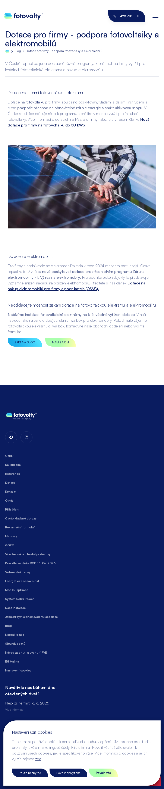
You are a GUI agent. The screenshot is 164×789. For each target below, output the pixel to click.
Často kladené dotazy (21, 518)
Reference (12, 473)
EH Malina (12, 661)
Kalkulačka (13, 464)
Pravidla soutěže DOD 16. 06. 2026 (30, 563)
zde (38, 758)
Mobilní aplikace (16, 590)
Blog (18, 51)
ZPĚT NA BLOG (25, 342)
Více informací (14, 709)
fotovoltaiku (35, 102)
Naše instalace (15, 608)
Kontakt (10, 491)
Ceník (9, 456)
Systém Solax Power (19, 599)
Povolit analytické (68, 773)
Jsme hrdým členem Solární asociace (31, 616)
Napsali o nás (14, 634)
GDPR (9, 545)
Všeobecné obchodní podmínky (27, 554)
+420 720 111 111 (126, 16)
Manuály (11, 536)
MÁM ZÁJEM (60, 342)
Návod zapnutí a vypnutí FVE (26, 652)
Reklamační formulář (20, 527)
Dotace (10, 482)
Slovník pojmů (15, 643)
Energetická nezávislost (22, 581)
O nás (9, 500)
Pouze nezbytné (30, 773)
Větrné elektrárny (17, 572)
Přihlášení (12, 509)
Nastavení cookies (18, 670)
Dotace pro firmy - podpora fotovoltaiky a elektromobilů (64, 51)
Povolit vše (103, 773)
